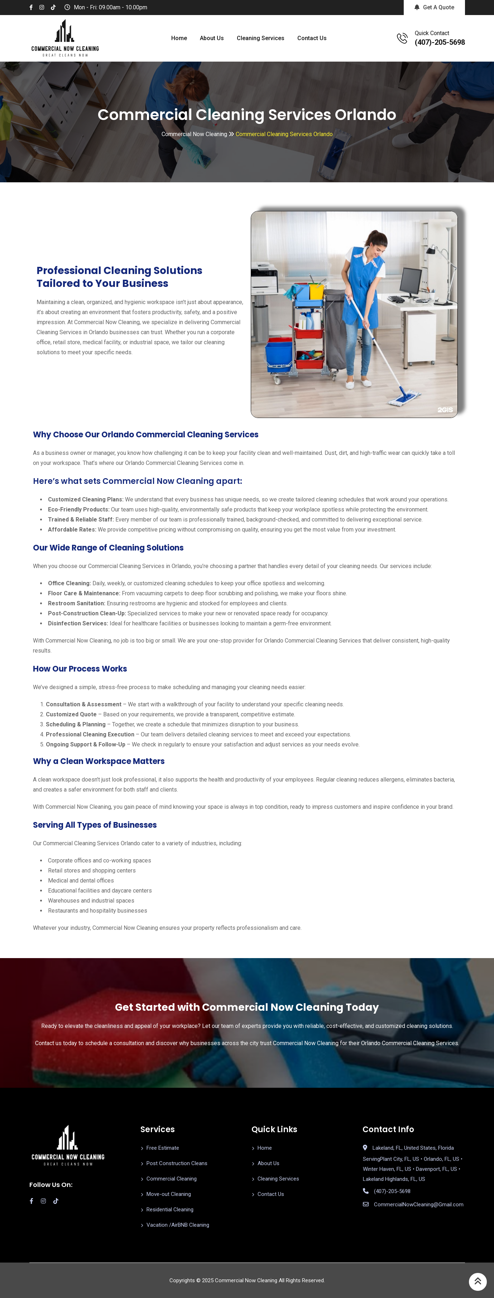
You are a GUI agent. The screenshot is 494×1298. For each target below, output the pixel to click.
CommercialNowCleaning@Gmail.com (419, 1204)
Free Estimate (163, 1148)
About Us (212, 38)
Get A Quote (434, 7)
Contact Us (312, 38)
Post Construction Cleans (177, 1163)
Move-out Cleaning (169, 1194)
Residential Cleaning (170, 1209)
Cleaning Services (260, 38)
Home (179, 38)
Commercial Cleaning (172, 1179)
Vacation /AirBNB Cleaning (178, 1225)
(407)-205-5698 (440, 42)
